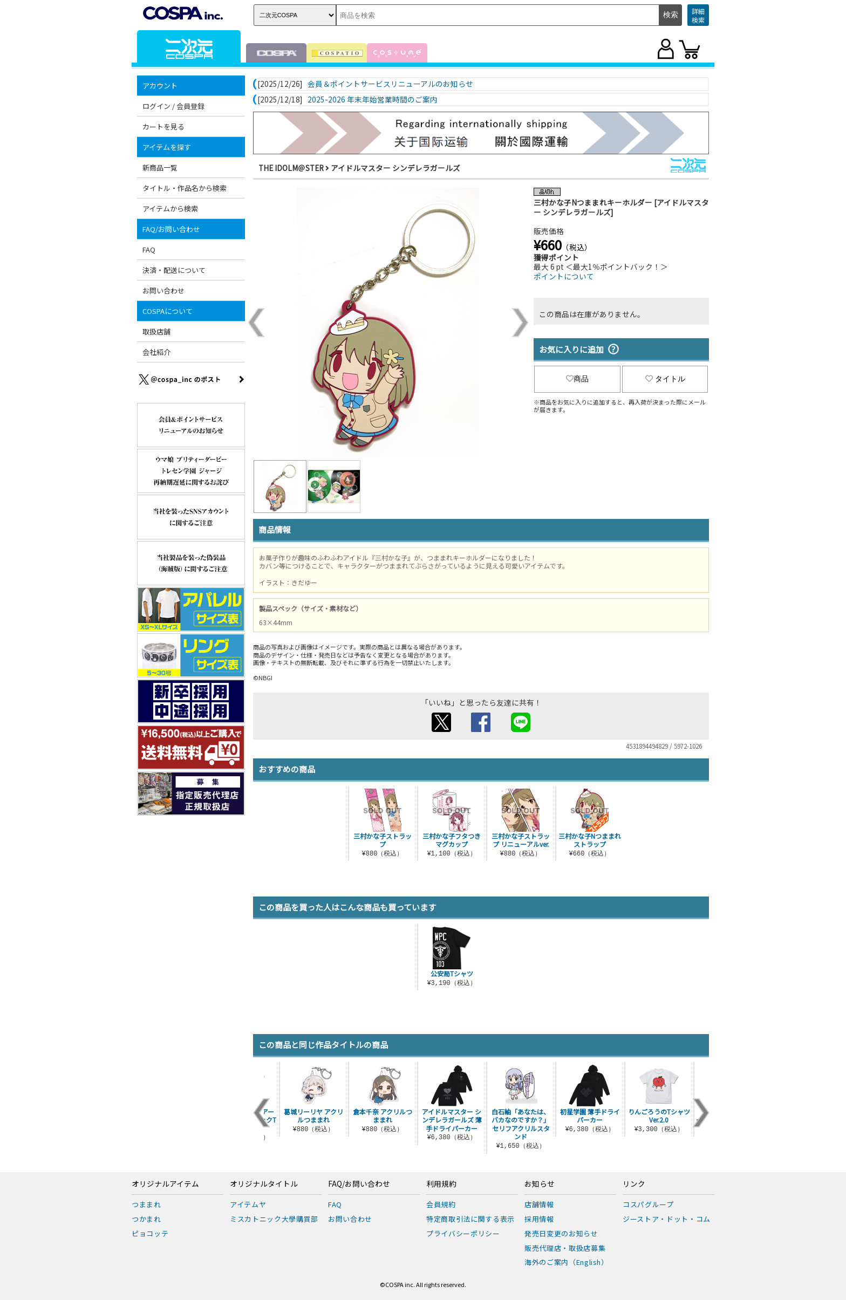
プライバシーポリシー (463, 1233)
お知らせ (539, 1184)
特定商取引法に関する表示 (470, 1219)
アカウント (160, 85)
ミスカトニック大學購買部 (274, 1219)
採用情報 (539, 1219)
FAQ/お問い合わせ (171, 229)
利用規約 (441, 1184)
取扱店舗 (156, 331)
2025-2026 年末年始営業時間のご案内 (373, 100)
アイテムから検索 (170, 208)
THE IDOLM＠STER (291, 167)
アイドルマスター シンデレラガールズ (395, 167)
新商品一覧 (160, 167)
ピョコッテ (150, 1233)
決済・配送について (174, 270)
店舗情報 (539, 1204)
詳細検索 (698, 15)
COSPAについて (167, 311)
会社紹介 (156, 352)
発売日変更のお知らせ (561, 1233)
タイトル (665, 378)
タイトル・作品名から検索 (184, 188)
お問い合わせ (163, 290)
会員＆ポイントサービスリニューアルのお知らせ (390, 84)
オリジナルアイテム (165, 1184)
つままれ (146, 1204)
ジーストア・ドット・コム (667, 1219)
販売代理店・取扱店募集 (564, 1248)
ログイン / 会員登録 (173, 106)
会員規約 (441, 1204)
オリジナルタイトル (264, 1184)
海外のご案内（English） (566, 1262)
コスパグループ (648, 1204)
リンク (634, 1184)
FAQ (148, 249)
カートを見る (163, 126)
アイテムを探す (166, 147)
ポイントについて (564, 276)
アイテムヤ (248, 1204)
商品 (577, 378)
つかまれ (146, 1219)
